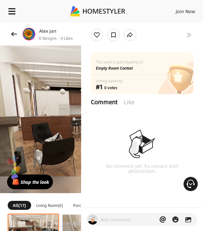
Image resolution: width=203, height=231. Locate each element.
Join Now (185, 11)
